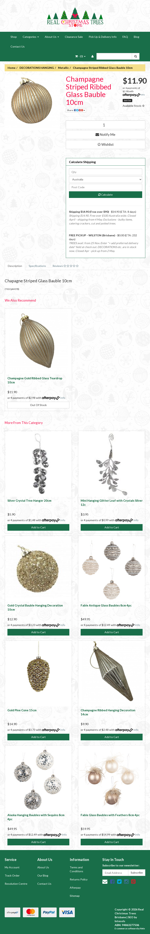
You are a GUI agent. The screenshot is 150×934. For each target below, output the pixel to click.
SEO (130, 917)
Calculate (105, 194)
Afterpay (75, 887)
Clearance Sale (74, 36)
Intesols (120, 921)
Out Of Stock (38, 405)
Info (143, 94)
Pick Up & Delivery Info (103, 36)
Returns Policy (79, 879)
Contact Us (18, 46)
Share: (76, 110)
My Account (12, 867)
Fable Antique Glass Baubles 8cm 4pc (106, 605)
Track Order (12, 875)
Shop (14, 36)
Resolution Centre (16, 883)
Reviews (66, 265)
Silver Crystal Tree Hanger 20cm (29, 500)
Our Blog (42, 875)
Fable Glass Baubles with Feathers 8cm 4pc (110, 815)
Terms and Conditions (76, 869)
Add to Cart (38, 527)
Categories (31, 36)
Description (15, 265)
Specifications (37, 265)
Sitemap (75, 895)
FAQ (125, 36)
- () (80, 56)
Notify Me (105, 134)
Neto (142, 928)
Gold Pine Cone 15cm (22, 710)
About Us (52, 36)
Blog (136, 36)
